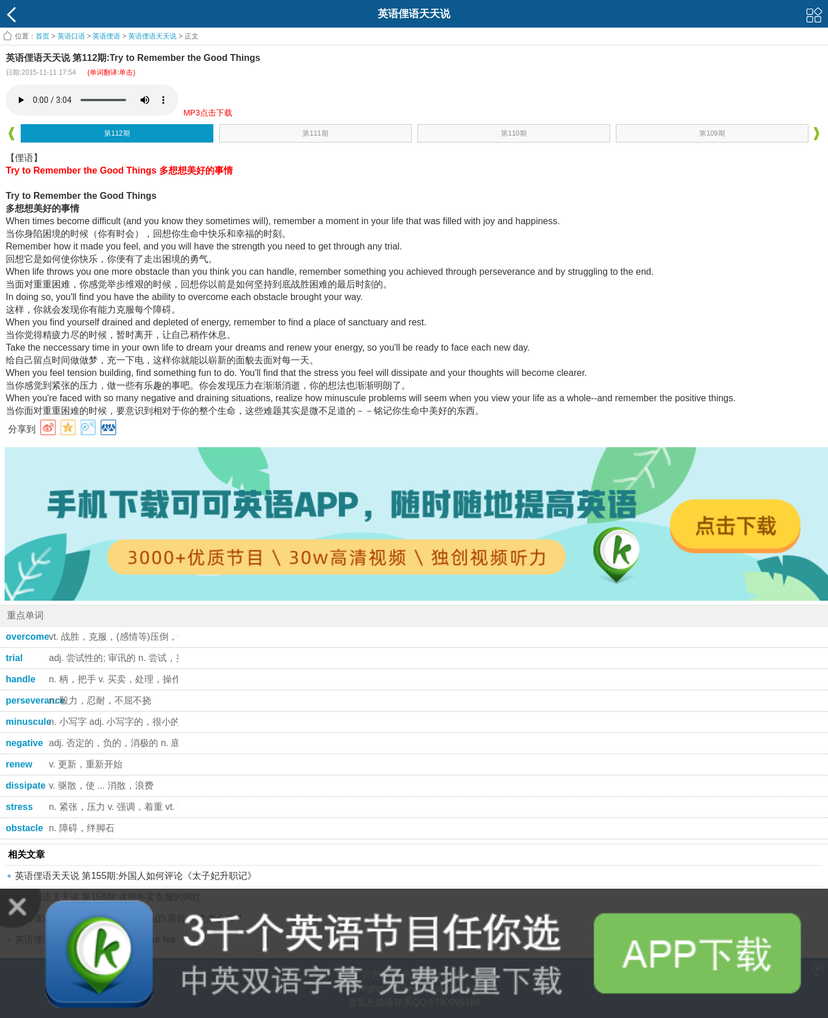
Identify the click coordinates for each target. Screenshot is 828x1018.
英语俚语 (106, 36)
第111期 (315, 133)
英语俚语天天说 (153, 36)
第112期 (116, 133)
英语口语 (71, 36)
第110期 (513, 133)
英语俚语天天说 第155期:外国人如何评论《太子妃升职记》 (135, 876)
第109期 (711, 133)
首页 (42, 36)
